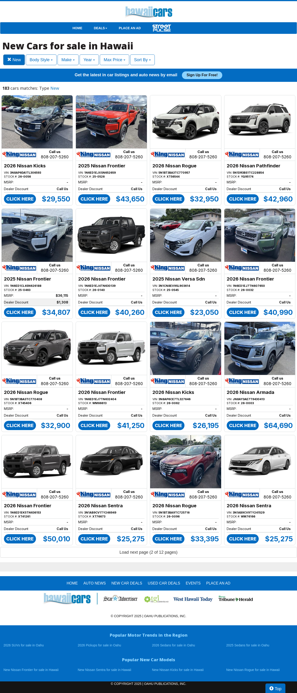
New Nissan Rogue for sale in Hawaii (253, 670)
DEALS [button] (100, 28)
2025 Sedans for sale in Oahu (247, 645)
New (14, 59)
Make (68, 59)
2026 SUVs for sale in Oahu (23, 645)
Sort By (142, 59)
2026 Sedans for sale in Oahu (173, 645)
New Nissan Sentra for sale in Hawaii (104, 670)
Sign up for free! (202, 75)
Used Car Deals (164, 583)
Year (89, 59)
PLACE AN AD (130, 28)
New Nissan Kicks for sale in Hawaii (178, 670)
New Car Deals (126, 583)
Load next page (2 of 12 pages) (148, 552)
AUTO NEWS (94, 583)
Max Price (114, 59)
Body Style (41, 59)
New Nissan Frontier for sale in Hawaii (30, 670)
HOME (77, 28)
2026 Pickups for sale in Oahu (99, 645)
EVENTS (193, 583)
